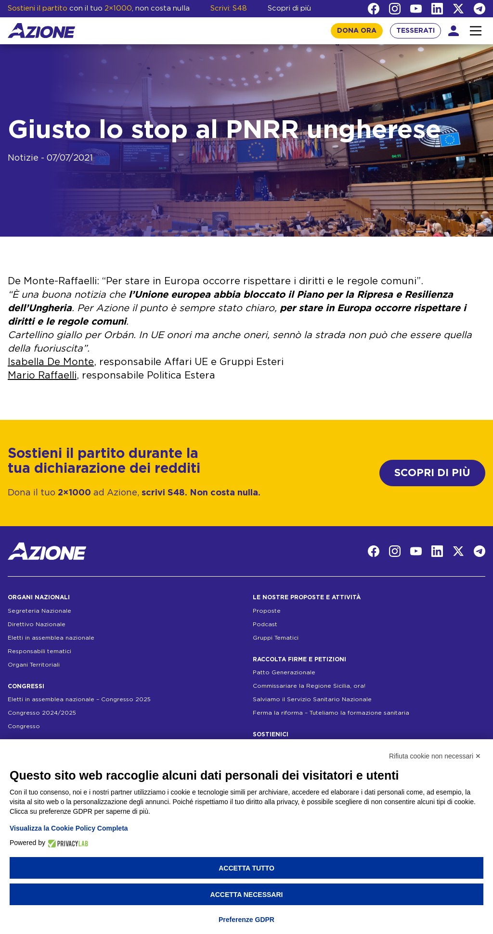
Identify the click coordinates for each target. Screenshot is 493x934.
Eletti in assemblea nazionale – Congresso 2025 (79, 699)
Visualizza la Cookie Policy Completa (69, 828)
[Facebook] (373, 8)
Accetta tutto (246, 868)
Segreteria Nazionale (39, 611)
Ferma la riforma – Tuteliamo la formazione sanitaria (331, 713)
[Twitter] (458, 8)
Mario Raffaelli (42, 375)
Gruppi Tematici (275, 638)
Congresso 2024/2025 (42, 713)
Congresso (24, 726)
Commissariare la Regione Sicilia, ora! (309, 686)
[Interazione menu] (475, 30)
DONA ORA (356, 30)
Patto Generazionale (284, 672)
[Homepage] (41, 30)
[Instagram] (395, 8)
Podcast (265, 624)
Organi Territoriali (34, 665)
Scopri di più (289, 8)
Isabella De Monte (51, 362)
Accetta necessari (246, 894)
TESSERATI (415, 30)
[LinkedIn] (437, 8)
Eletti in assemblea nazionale (51, 638)
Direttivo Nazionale (36, 624)
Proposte (267, 611)
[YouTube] (416, 8)
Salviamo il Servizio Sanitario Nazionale (312, 699)
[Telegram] (479, 8)
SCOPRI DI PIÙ (432, 473)
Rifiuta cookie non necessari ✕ (435, 756)
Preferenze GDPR (246, 919)
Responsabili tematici (39, 651)
